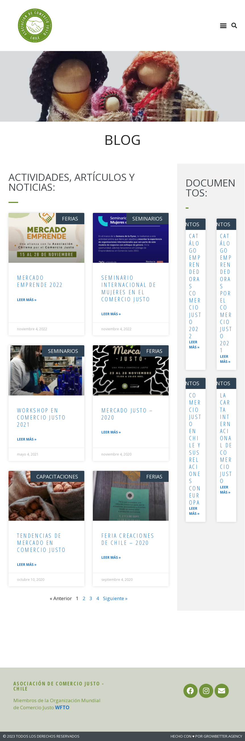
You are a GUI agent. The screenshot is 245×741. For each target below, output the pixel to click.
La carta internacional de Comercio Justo (226, 438)
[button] (223, 25)
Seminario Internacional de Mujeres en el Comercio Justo (128, 288)
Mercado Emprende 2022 (40, 281)
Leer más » (27, 299)
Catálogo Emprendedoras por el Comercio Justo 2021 (226, 293)
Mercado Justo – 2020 (127, 413)
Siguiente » (115, 598)
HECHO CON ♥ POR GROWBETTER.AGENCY (206, 736)
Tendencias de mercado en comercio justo (41, 543)
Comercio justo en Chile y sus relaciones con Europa (195, 448)
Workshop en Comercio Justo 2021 (41, 417)
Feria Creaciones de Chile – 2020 (128, 539)
